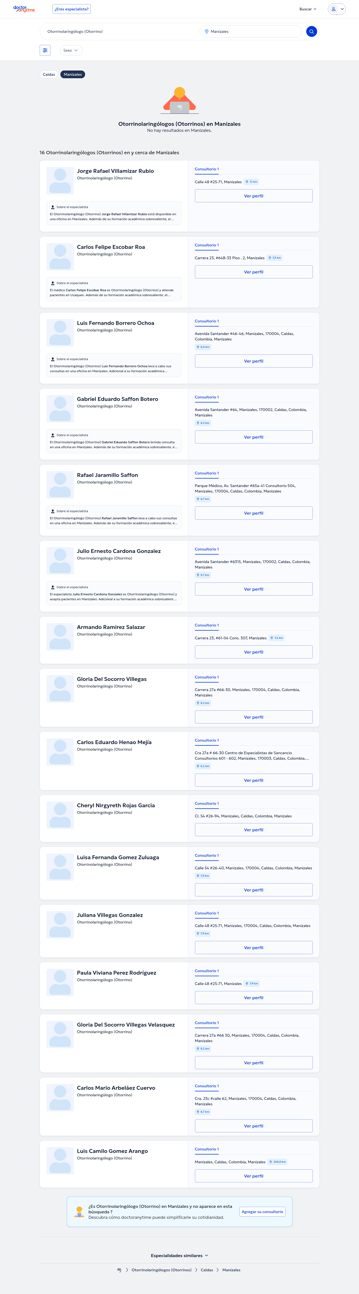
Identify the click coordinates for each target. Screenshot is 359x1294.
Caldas (49, 74)
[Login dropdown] (337, 9)
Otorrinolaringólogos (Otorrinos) (162, 1270)
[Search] (311, 31)
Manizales (73, 74)
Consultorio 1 (207, 169)
